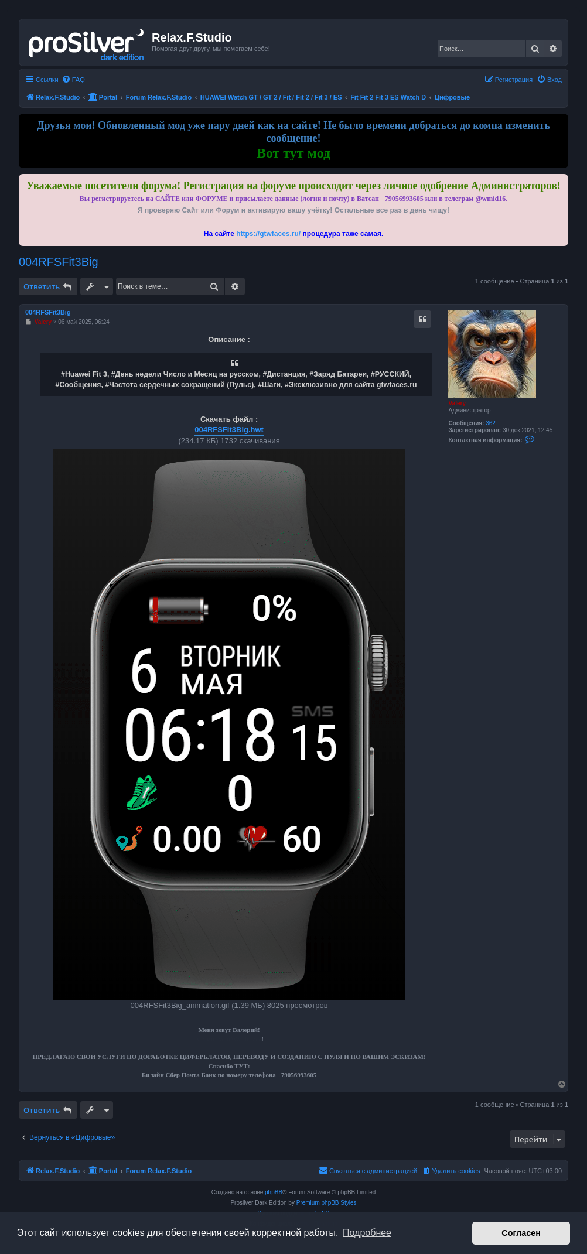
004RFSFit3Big (58, 261)
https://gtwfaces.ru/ (268, 234)
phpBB (273, 1192)
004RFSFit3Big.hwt (229, 429)
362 (491, 423)
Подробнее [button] (367, 1233)
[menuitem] (73, 80)
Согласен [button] (521, 1233)
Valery (456, 403)
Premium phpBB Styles (326, 1203)
